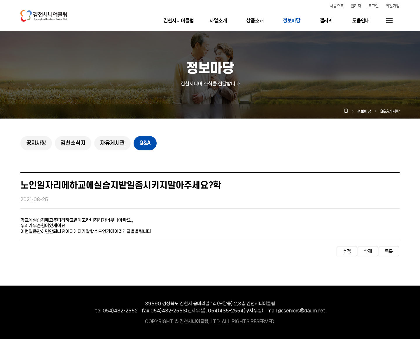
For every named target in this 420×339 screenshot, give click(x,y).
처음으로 (337, 6)
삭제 (368, 251)
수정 (347, 251)
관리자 (356, 6)
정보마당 (291, 20)
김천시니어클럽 (178, 20)
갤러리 (326, 20)
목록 (389, 251)
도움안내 (361, 20)
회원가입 (393, 6)
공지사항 (36, 143)
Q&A (145, 143)
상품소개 (255, 20)
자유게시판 (112, 143)
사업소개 (218, 20)
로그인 (373, 6)
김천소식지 (73, 143)
